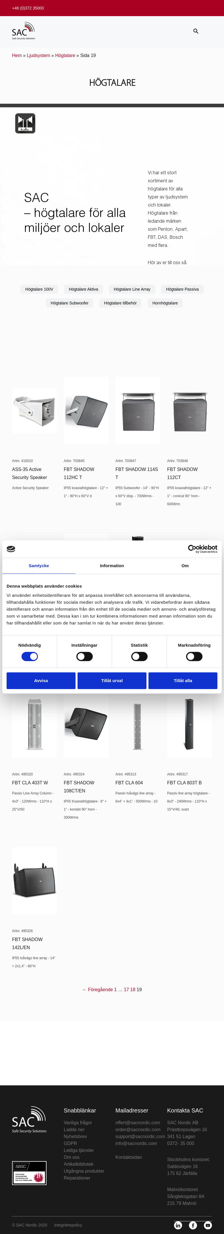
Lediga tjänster (79, 1150)
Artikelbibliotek (78, 1164)
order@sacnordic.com (138, 1129)
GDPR (70, 1143)
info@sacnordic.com (136, 1143)
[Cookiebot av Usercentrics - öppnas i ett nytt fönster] (192, 549)
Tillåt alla (183, 680)
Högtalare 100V (39, 289)
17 (126, 989)
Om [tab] (185, 565)
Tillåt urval (112, 680)
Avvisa (41, 680)
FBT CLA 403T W (30, 782)
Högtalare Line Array (132, 289)
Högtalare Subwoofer (70, 303)
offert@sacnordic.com (137, 1122)
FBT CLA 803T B (184, 782)
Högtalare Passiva (182, 289)
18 (133, 989)
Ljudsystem (38, 55)
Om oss (72, 1157)
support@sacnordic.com (140, 1136)
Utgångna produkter (84, 1171)
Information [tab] (112, 565)
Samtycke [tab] (39, 565)
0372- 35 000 (180, 1143)
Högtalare (65, 55)
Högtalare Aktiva (83, 289)
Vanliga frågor (78, 1122)
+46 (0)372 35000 (28, 8)
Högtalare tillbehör (120, 303)
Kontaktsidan (128, 1157)
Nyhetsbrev (75, 1136)
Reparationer (77, 1178)
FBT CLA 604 (129, 782)
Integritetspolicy (68, 1225)
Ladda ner (74, 1129)
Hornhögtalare (165, 303)
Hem (17, 55)
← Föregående (97, 989)
